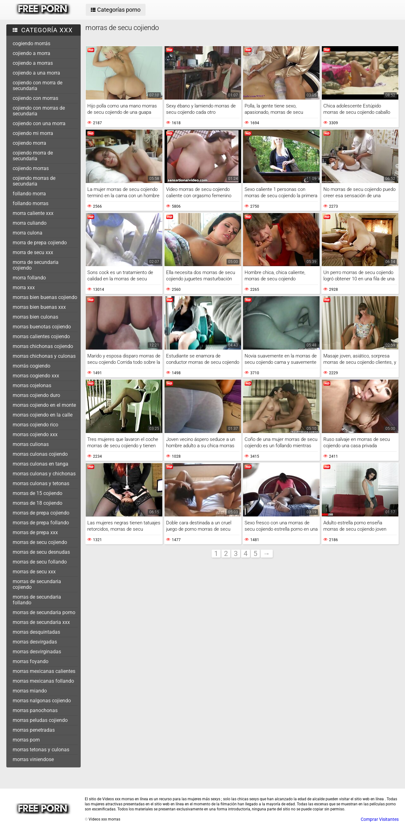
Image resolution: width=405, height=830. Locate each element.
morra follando (29, 278)
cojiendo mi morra (33, 133)
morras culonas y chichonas (44, 474)
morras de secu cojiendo (40, 542)
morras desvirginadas (37, 652)
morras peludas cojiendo (40, 720)
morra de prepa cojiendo (40, 243)
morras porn (26, 740)
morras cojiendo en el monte (44, 405)
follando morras (30, 203)
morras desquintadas (36, 632)
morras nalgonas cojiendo (42, 701)
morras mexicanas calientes (44, 671)
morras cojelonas (32, 385)
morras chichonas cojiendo (43, 346)
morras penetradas (34, 730)
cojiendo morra (29, 143)
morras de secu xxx (34, 572)
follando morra (29, 194)
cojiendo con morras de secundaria (39, 111)
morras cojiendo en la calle (42, 415)
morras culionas (31, 444)
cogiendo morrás (31, 43)
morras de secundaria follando (37, 600)
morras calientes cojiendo (41, 336)
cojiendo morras (31, 168)
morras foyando (30, 661)
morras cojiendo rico (35, 425)
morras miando (30, 691)
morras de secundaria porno (44, 612)
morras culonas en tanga (40, 464)
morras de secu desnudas (41, 552)
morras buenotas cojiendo (42, 327)
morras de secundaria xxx (41, 622)
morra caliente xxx (33, 213)
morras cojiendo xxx (35, 434)
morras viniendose (33, 759)
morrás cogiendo (31, 366)
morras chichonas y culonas (44, 356)
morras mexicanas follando (43, 681)
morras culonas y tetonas (41, 483)
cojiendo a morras (33, 63)
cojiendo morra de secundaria (33, 156)
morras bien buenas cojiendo (45, 297)
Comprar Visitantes (380, 819)
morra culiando (30, 223)
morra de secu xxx (33, 252)
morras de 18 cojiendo (37, 503)
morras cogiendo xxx (36, 376)
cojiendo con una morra (39, 123)
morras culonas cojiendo (40, 454)
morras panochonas (35, 710)
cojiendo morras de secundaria (34, 181)
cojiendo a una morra (36, 73)
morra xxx (24, 287)
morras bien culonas (35, 317)
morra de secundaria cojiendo (36, 265)
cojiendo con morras (35, 98)
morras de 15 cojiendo (37, 493)
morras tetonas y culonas (41, 750)
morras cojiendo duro (36, 395)
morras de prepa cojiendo (41, 513)
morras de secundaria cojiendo (37, 584)
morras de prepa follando (41, 523)
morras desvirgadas (35, 642)
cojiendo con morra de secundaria (37, 85)
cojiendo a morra (31, 53)
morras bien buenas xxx (39, 307)
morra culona (27, 233)
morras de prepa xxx (35, 532)
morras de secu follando (40, 562)
